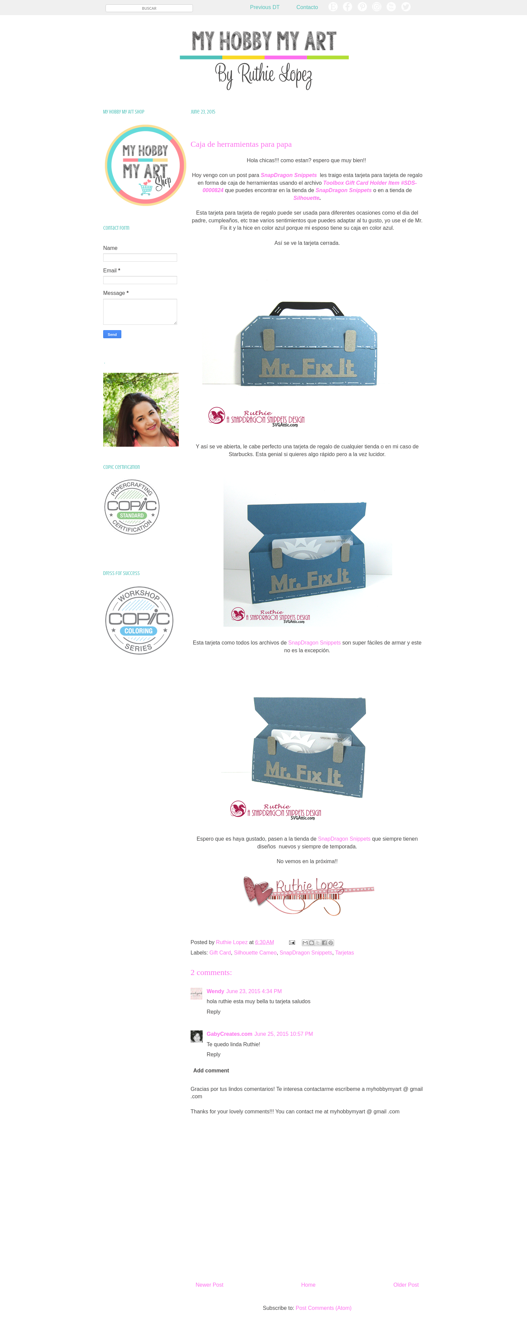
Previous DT (265, 7)
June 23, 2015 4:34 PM (254, 991)
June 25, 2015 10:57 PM (283, 1034)
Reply (213, 1012)
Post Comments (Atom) (324, 1308)
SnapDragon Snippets (314, 643)
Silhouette (306, 198)
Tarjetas (344, 953)
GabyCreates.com (229, 1034)
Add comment (211, 1070)
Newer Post (210, 1285)
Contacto (307, 7)
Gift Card (220, 953)
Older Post (406, 1285)
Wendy (215, 991)
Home (308, 1285)
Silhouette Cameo (255, 953)
